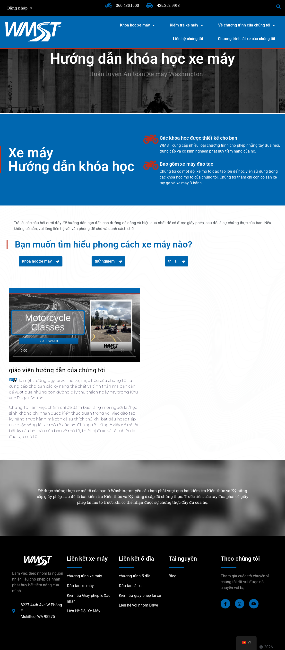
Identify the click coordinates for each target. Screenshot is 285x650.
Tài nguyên (183, 558)
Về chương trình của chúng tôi (246, 25)
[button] (279, 6)
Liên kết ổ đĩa (136, 558)
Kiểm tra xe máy (186, 25)
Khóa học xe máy (137, 25)
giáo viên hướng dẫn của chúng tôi (57, 370)
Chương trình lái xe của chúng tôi (246, 38)
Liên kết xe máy (87, 558)
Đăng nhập (19, 8)
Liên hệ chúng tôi (188, 38)
